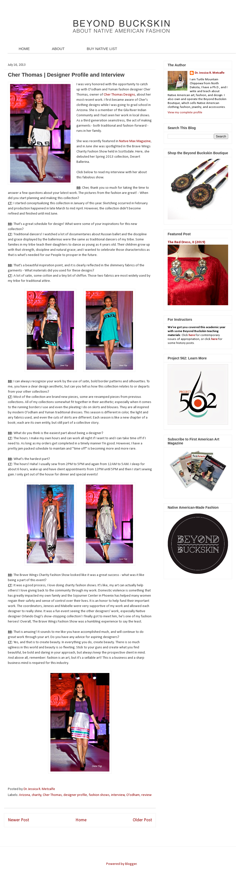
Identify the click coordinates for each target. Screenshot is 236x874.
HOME (24, 49)
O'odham (133, 795)
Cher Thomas (52, 795)
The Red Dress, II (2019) (186, 242)
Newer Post (18, 820)
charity (36, 795)
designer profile (75, 795)
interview (118, 795)
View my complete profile (185, 112)
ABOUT (58, 49)
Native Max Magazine (135, 141)
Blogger (131, 864)
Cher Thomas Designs (119, 95)
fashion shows (99, 795)
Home (81, 820)
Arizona (24, 795)
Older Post (142, 820)
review (146, 795)
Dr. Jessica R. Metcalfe (40, 789)
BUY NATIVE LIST (102, 49)
